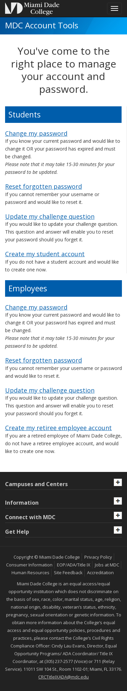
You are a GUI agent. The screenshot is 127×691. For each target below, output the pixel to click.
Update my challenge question (49, 216)
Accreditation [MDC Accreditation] (100, 572)
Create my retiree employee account (58, 428)
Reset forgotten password (43, 186)
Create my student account (45, 254)
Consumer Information (29, 565)
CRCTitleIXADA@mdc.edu (63, 677)
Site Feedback (68, 572)
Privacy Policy (98, 557)
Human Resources (30, 572)
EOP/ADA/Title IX (73, 565)
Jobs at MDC (107, 565)
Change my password (36, 133)
